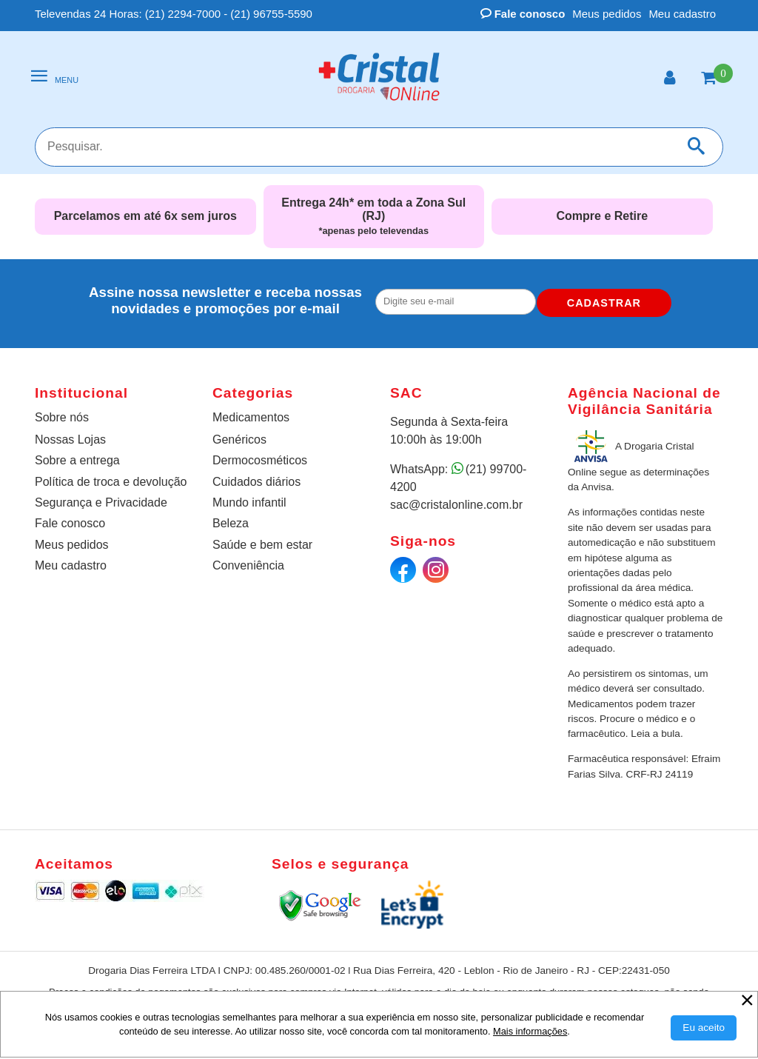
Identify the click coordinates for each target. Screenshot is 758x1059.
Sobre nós (62, 417)
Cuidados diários (256, 481)
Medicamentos (250, 417)
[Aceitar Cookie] (704, 1027)
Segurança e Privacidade (101, 502)
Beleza (230, 523)
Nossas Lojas (70, 439)
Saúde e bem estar (262, 544)
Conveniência (248, 565)
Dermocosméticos (259, 460)
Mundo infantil (249, 502)
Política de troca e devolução (111, 481)
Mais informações (530, 1031)
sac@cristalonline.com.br (456, 504)
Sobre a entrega (77, 460)
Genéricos (239, 439)
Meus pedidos (606, 13)
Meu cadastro (682, 13)
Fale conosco (523, 13)
